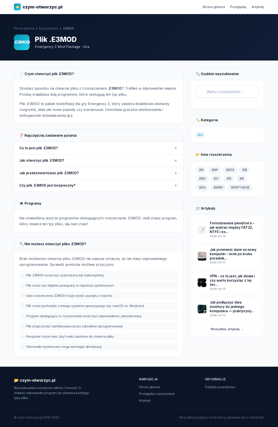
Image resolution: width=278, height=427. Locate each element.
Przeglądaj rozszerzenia (157, 394)
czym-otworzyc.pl (38, 6)
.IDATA (230, 170)
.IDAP (214, 170)
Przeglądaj (238, 7)
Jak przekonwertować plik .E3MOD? (98, 173)
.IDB (244, 170)
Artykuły (258, 7)
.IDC (216, 178)
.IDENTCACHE (240, 187)
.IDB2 (202, 178)
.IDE (241, 178)
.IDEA (202, 187)
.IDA (201, 170)
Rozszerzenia (48, 28)
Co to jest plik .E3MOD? (98, 148)
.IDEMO (218, 187)
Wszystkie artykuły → (227, 329)
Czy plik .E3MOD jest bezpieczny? (98, 185)
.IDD (229, 178)
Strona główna (214, 7)
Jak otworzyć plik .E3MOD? (98, 160)
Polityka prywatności (220, 387)
